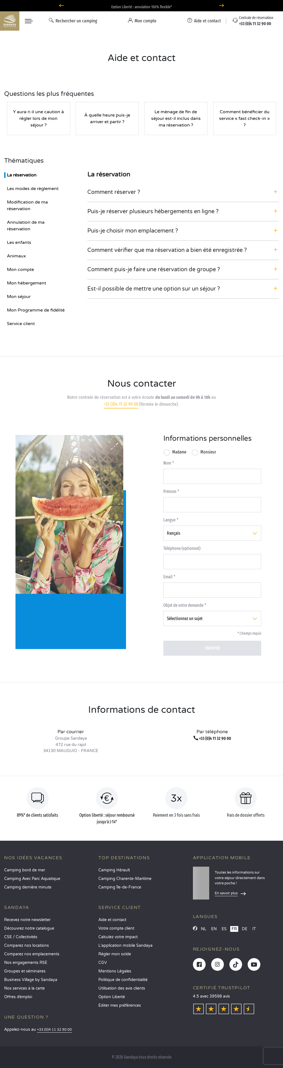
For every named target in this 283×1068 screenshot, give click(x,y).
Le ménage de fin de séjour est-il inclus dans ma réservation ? (176, 118)
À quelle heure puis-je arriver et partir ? (107, 118)
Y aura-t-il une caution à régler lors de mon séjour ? (38, 118)
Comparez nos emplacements (31, 954)
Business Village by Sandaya (30, 979)
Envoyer (212, 648)
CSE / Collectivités (20, 937)
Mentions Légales (114, 971)
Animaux (16, 256)
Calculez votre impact (118, 937)
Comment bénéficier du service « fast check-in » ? (244, 118)
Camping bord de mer (24, 870)
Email (167, 576)
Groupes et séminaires (25, 971)
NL (203, 929)
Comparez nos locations (26, 945)
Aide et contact (112, 919)
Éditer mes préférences (119, 1005)
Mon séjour (19, 296)
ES (224, 929)
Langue (169, 520)
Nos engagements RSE (25, 962)
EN (214, 929)
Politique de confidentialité (123, 979)
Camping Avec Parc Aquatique (32, 878)
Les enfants (19, 242)
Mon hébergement (26, 283)
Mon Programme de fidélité (36, 310)
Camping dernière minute (27, 887)
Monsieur (208, 452)
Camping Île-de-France (119, 887)
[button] (183, 192)
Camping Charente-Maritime (124, 878)
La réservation (21, 175)
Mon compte (20, 269)
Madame (179, 452)
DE (244, 929)
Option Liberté (111, 997)
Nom (167, 463)
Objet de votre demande (183, 605)
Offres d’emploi (18, 997)
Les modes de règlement (33, 188)
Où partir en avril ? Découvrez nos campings (141, 5)
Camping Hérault (114, 870)
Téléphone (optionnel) (181, 548)
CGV (102, 962)
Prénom (169, 491)
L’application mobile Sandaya (125, 945)
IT (254, 929)
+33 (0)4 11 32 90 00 (121, 404)
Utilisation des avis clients (121, 988)
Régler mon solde (114, 954)
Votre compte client (116, 928)
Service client (21, 323)
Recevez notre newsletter (27, 919)
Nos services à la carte (24, 988)
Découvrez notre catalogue (29, 928)
